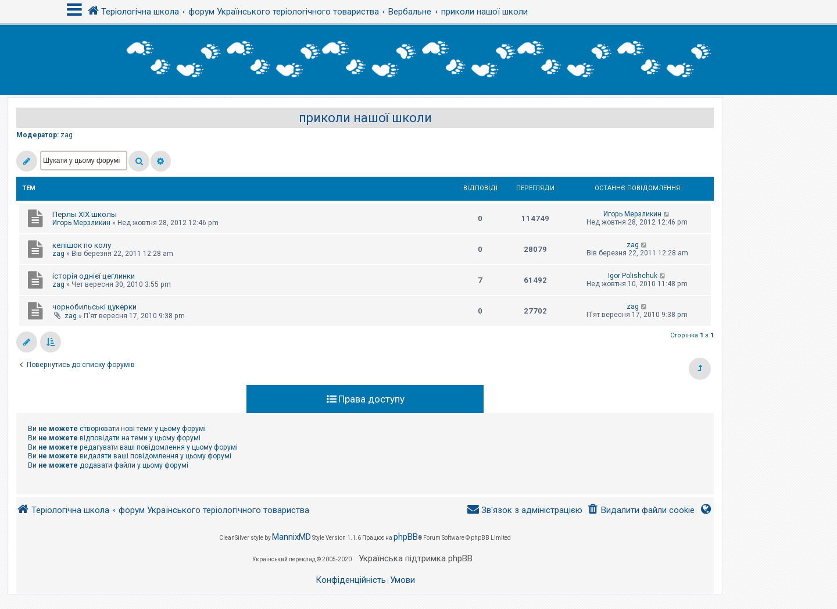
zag (66, 135)
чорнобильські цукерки (94, 306)
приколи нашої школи (365, 118)
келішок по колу (81, 245)
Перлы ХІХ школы (84, 214)
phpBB (406, 537)
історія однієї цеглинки (93, 276)
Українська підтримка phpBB (416, 558)
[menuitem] (640, 510)
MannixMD (291, 537)
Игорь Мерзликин (81, 223)
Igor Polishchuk (632, 276)
